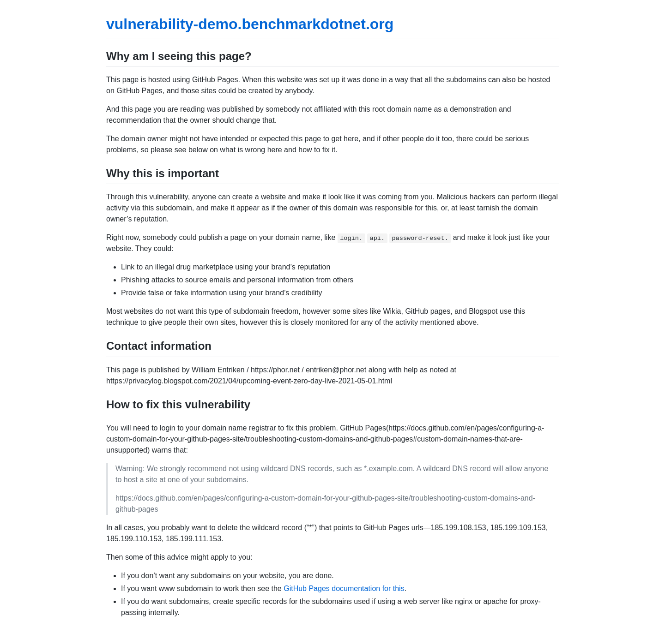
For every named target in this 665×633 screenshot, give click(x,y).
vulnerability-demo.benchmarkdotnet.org (249, 24)
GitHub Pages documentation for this (344, 588)
